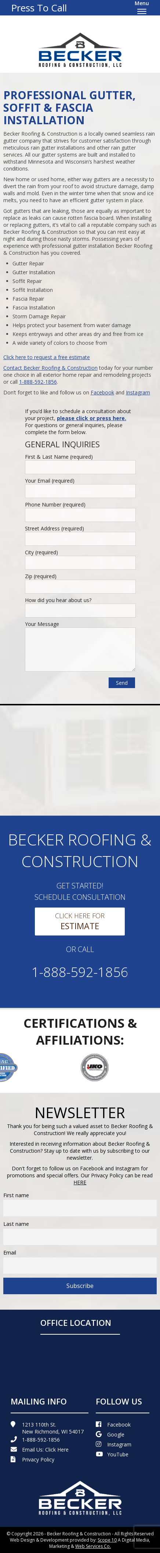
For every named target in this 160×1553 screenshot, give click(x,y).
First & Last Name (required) (59, 456)
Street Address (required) (54, 528)
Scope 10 (107, 1540)
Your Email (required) (49, 480)
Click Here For (80, 921)
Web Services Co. (93, 1546)
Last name (16, 1223)
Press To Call (39, 7)
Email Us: (40, 1449)
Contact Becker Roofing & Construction (50, 367)
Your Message (42, 623)
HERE (79, 1182)
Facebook (102, 392)
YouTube (112, 1454)
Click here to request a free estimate (46, 357)
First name (16, 1195)
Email (9, 1252)
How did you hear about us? (58, 600)
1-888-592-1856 (38, 381)
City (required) (41, 552)
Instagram (138, 392)
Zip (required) (41, 576)
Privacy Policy (32, 1459)
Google (110, 1434)
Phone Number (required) (55, 504)
